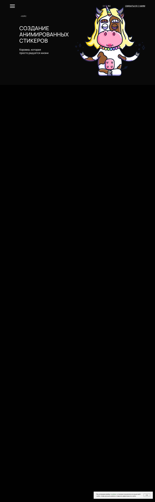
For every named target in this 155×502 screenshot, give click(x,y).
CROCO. (30, 6)
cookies (113, 494)
